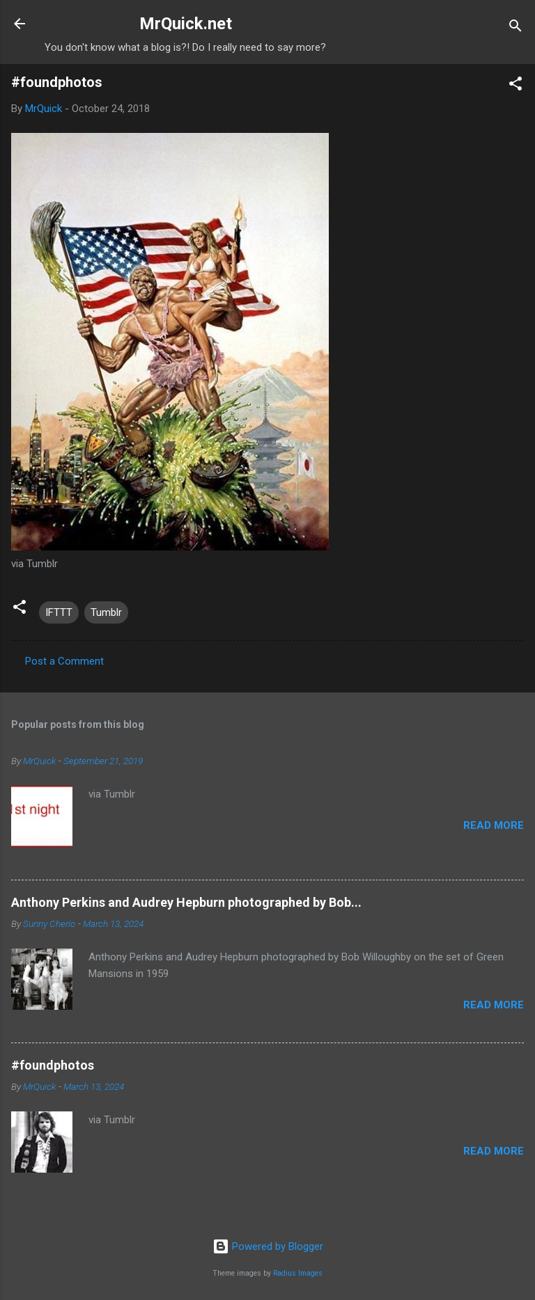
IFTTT (58, 612)
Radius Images (298, 1273)
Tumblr (106, 612)
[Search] (515, 28)
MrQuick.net (185, 23)
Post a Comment (64, 661)
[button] (515, 86)
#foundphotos (52, 1065)
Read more (493, 825)
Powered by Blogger (267, 1246)
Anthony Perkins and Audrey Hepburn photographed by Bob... (186, 902)
